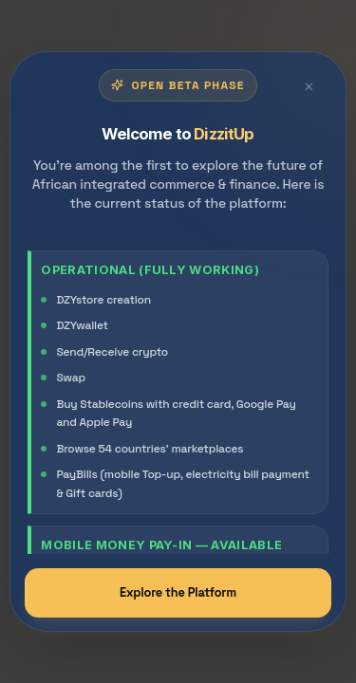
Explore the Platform (178, 592)
